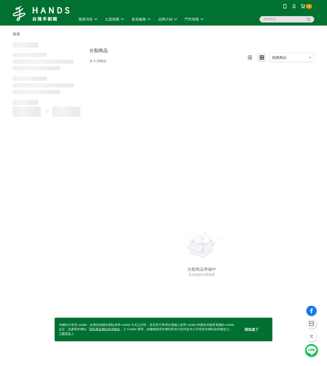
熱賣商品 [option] (279, 57)
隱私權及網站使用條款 (104, 329)
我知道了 (251, 329)
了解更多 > (66, 333)
